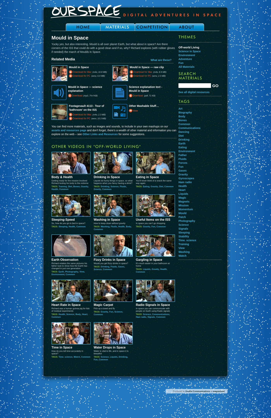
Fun (153, 226)
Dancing (183, 131)
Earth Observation (64, 259)
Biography (185, 112)
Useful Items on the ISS (153, 219)
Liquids (146, 269)
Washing (105, 226)
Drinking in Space (107, 177)
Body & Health (62, 177)
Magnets (184, 201)
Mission (183, 205)
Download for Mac (82, 72)
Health (54, 189)
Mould (182, 213)
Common (64, 189)
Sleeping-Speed (63, 219)
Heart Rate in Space (66, 304)
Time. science (65, 357)
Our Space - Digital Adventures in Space (135, 11)
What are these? (161, 60)
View (135, 110)
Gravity (84, 186)
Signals (151, 317)
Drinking (105, 186)
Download (77, 95)
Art (180, 108)
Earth (61, 271)
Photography (71, 271)
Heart (84, 314)
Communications (160, 314)
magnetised (219, 391)
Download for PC (81, 76)
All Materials (186, 66)
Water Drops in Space (110, 347)
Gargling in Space (149, 259)
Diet (70, 186)
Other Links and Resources (100, 134)
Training (62, 186)
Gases (121, 266)
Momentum (185, 209)
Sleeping (62, 226)
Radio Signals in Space (153, 304)
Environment (57, 274)
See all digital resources (193, 92)
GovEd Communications (197, 391)
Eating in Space (147, 177)
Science (115, 186)
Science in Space (189, 51)
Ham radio (141, 317)
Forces (182, 162)
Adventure (185, 59)
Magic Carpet (103, 304)
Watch (77, 357)
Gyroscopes (186, 178)
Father (182, 155)
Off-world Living (188, 47)
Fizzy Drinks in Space (109, 259)
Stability (183, 236)
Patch (182, 217)
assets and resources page (68, 130)
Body (128, 226)
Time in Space (61, 347)
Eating (146, 186)
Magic (182, 197)
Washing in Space (107, 219)
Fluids (123, 186)
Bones (76, 186)
